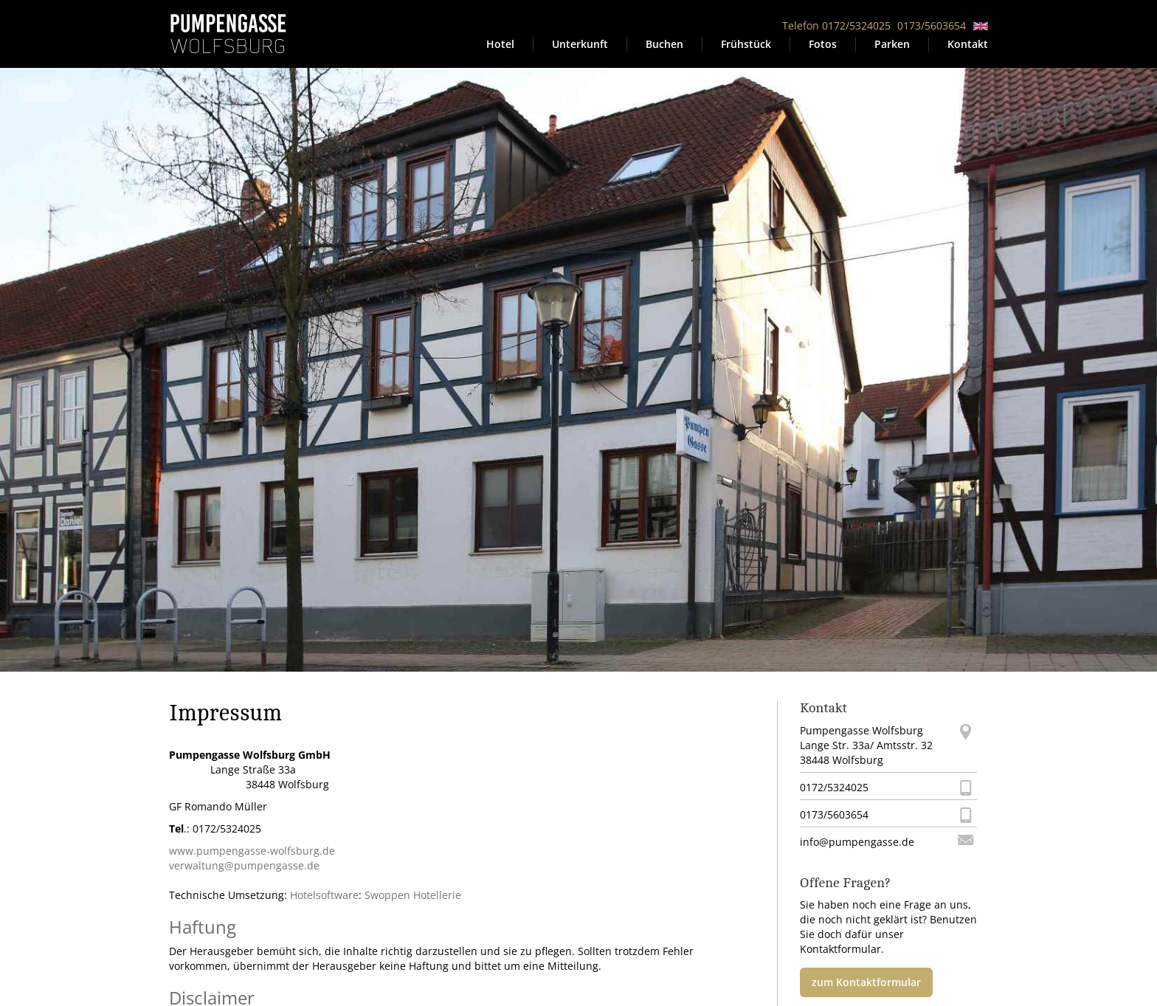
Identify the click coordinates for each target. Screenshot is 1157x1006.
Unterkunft (580, 44)
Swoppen (387, 895)
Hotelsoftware (324, 895)
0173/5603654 (931, 25)
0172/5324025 (834, 787)
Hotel (500, 44)
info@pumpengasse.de (857, 842)
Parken (892, 44)
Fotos (823, 44)
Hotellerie (437, 895)
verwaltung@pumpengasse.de (244, 865)
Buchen (664, 44)
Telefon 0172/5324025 (836, 25)
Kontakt (967, 44)
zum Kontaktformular (866, 982)
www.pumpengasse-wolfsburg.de (252, 851)
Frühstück (746, 44)
